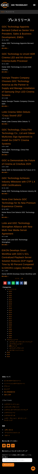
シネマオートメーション (16, 350)
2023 (10, 291)
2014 (10, 312)
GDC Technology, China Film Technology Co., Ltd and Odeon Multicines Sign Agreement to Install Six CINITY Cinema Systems (18, 136)
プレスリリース (11, 289)
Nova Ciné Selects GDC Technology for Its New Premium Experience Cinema (19, 203)
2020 (10, 299)
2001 (10, 337)
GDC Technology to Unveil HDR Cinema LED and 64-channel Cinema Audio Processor (18, 57)
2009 (10, 323)
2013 (10, 314)
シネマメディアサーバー (16, 348)
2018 (10, 304)
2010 (10, 321)
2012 (10, 316)
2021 (10, 297)
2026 (8, 352)
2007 (10, 327)
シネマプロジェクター (16, 344)
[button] (34, 5)
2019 (10, 302)
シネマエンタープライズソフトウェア (20, 342)
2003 (10, 335)
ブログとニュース (12, 339)
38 (22, 278)
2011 (10, 318)
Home (2, 12)
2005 (10, 331)
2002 (10, 295)
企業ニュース (13, 346)
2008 (10, 325)
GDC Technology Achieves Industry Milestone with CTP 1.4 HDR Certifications (18, 181)
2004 (10, 333)
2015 (10, 310)
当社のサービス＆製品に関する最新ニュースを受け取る (17, 456)
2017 (10, 306)
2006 (10, 329)
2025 (8, 354)
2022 (10, 293)
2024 (8, 356)
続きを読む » (5, 48)
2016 (10, 308)
